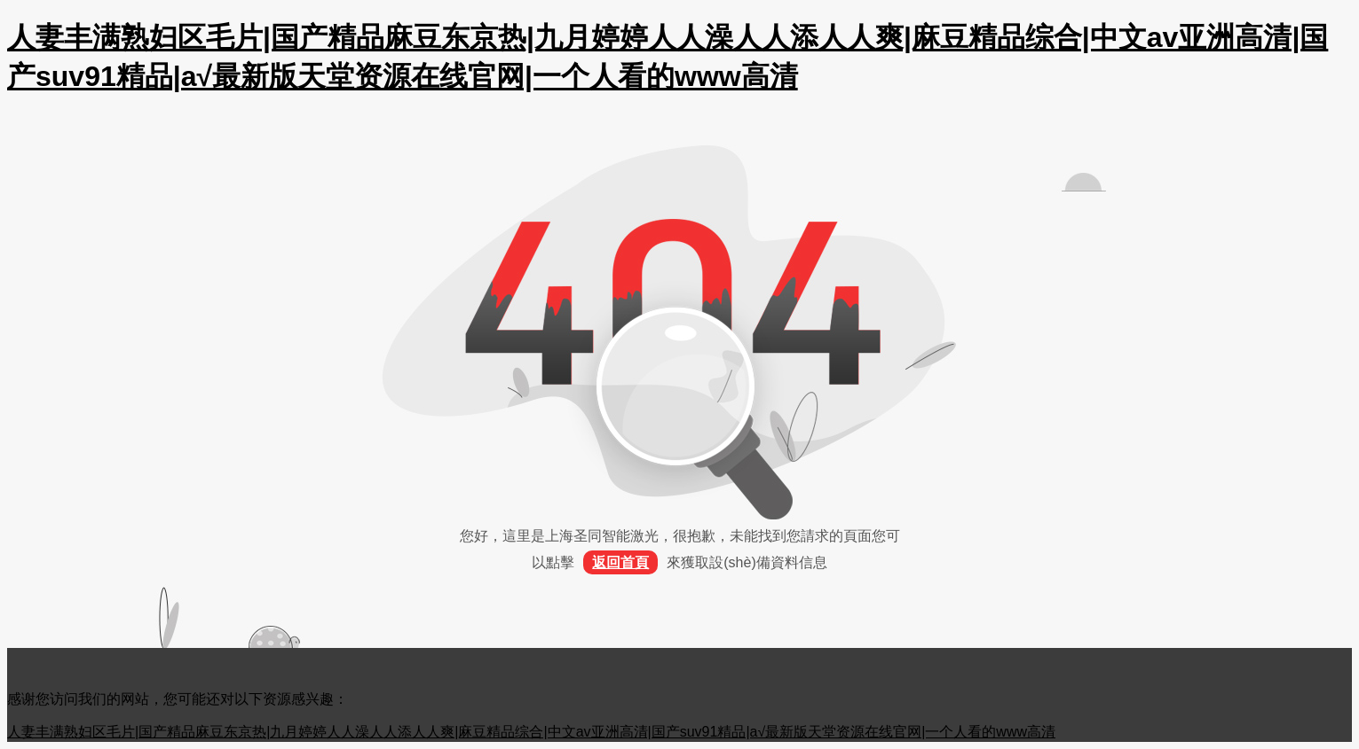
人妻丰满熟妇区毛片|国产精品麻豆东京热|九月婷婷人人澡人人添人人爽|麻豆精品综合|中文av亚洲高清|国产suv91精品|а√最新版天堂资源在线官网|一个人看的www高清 (531, 731)
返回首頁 (620, 562)
